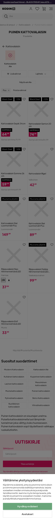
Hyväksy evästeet (27, 506)
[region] (27, 498)
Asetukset (27, 514)
